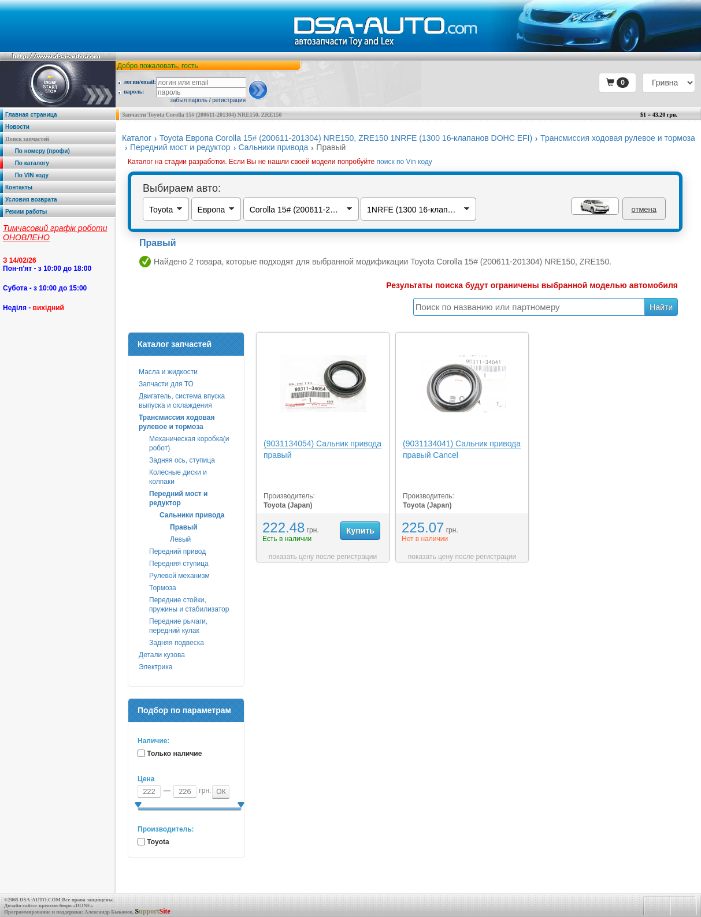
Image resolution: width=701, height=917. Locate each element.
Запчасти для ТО (166, 384)
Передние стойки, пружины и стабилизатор (189, 604)
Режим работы (26, 211)
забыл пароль (188, 100)
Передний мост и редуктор (180, 147)
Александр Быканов (108, 912)
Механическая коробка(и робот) (189, 443)
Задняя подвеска (176, 643)
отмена (644, 209)
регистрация (229, 100)
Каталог (136, 138)
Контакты (18, 187)
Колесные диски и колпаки (178, 477)
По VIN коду (27, 175)
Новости (17, 127)
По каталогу (27, 163)
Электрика (155, 667)
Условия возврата (31, 199)
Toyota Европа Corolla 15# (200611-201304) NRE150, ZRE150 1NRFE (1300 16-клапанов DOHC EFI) (346, 138)
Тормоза (162, 588)
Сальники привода (274, 147)
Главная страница (31, 114)
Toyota (158, 842)
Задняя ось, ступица (182, 460)
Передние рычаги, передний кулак (178, 626)
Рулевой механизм (179, 576)
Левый (180, 539)
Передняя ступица (179, 564)
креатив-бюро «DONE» (66, 905)
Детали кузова (162, 655)
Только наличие (174, 754)
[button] (617, 82)
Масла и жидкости (168, 372)
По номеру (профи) (37, 151)
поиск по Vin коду (404, 162)
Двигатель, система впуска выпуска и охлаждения (182, 400)
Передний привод (177, 551)
